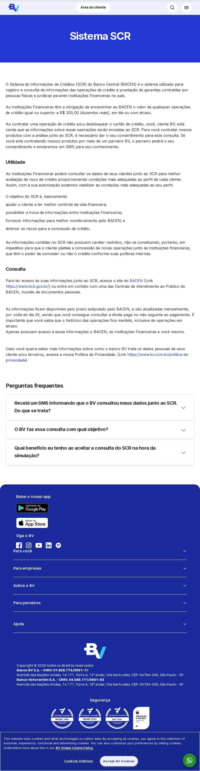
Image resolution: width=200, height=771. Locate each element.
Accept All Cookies (119, 761)
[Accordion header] (100, 407)
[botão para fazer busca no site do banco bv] (172, 7)
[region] (100, 751)
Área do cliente (93, 7)
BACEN (136, 280)
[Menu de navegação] (186, 7)
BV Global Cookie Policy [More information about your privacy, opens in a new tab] (74, 748)
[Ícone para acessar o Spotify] (58, 545)
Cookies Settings (78, 761)
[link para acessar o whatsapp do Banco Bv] (192, 760)
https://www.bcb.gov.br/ (27, 286)
